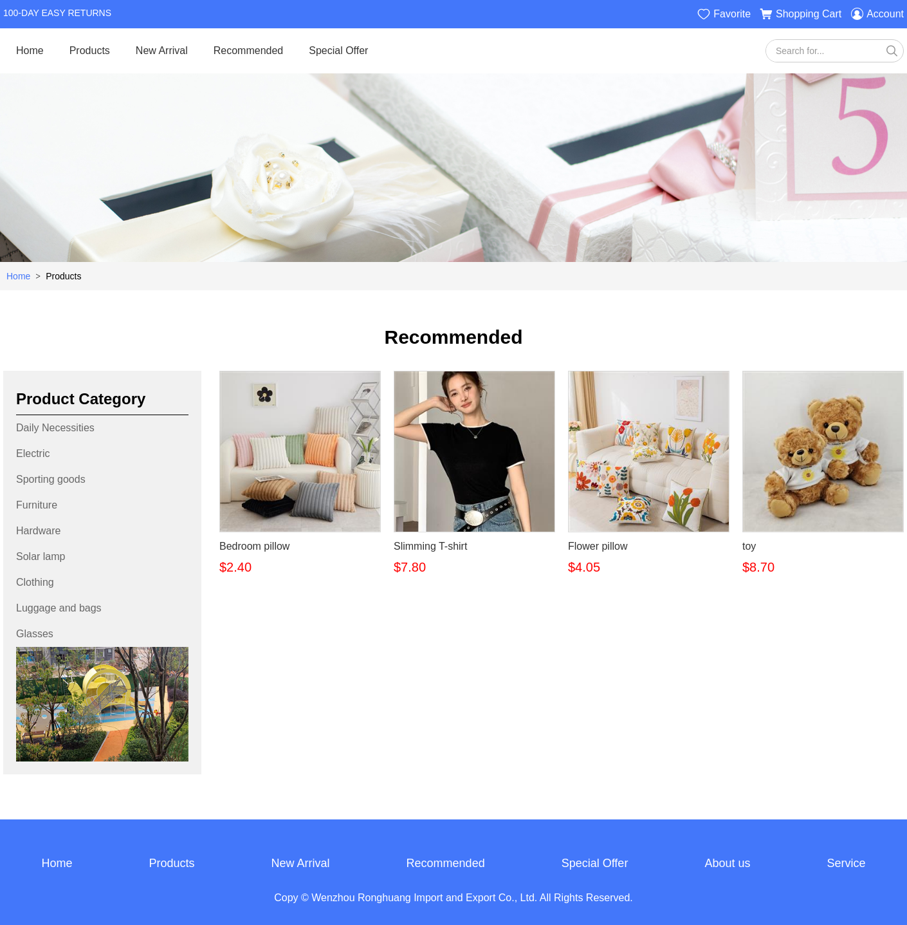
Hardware (38, 530)
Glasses (34, 633)
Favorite (724, 14)
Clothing (35, 582)
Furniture (36, 505)
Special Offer (338, 50)
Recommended (249, 50)
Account (877, 14)
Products (89, 50)
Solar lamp (40, 556)
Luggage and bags (59, 608)
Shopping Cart (800, 14)
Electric (33, 453)
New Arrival (162, 50)
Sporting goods (51, 479)
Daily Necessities (55, 427)
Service (846, 863)
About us (727, 863)
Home (30, 50)
